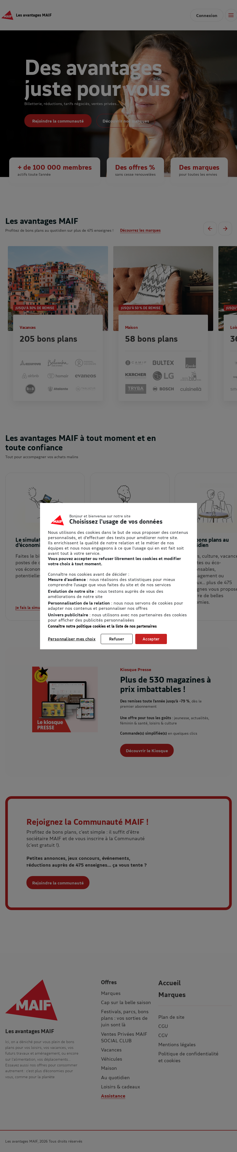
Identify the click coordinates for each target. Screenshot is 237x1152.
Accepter (151, 638)
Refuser (116, 638)
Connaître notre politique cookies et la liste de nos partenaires (102, 626)
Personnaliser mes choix (71, 638)
